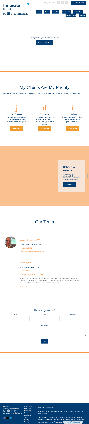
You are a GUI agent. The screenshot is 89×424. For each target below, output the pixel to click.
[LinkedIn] (62, 2)
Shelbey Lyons (25, 263)
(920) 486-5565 (48, 3)
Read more (23, 286)
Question (44, 326)
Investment (28, 411)
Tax (25, 417)
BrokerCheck (42, 414)
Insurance (27, 415)
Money (26, 420)
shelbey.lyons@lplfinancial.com (32, 274)
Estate (26, 413)
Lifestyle (27, 422)
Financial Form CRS (49, 408)
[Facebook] (66, 2)
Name (16, 315)
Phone (72, 315)
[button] (39, 12)
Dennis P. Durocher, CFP (30, 240)
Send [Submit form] (44, 341)
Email (44, 315)
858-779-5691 (26, 271)
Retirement (28, 408)
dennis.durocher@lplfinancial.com (32, 252)
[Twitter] (58, 2)
